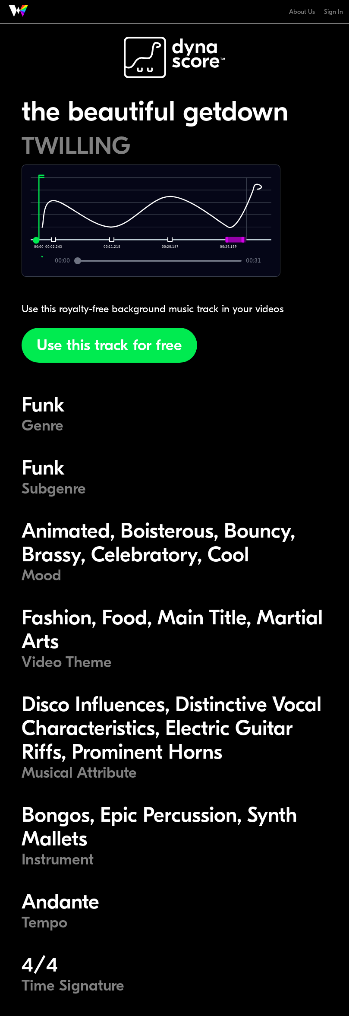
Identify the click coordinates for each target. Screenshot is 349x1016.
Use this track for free (109, 345)
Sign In (333, 12)
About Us (302, 12)
